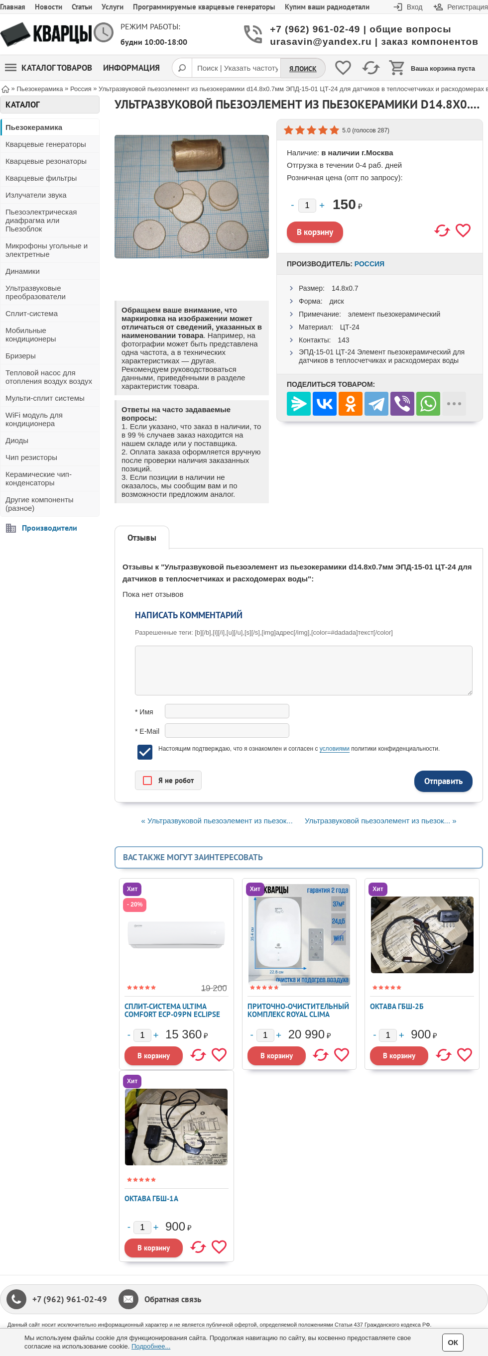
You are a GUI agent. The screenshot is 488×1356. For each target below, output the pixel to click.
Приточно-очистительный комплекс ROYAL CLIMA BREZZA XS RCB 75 (298, 1014)
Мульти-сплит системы (45, 398)
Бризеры (20, 355)
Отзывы (141, 537)
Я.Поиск (303, 68)
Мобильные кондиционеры (30, 334)
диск (336, 301)
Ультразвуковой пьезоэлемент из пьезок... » (380, 820)
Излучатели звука (36, 195)
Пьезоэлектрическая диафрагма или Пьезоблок (41, 220)
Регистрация (467, 7)
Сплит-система (31, 313)
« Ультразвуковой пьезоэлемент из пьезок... (216, 820)
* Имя (144, 712)
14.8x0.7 (345, 288)
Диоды (16, 440)
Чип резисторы (31, 457)
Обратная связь (172, 1299)
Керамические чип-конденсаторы (38, 478)
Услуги (112, 6)
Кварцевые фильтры (41, 178)
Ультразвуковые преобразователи (35, 292)
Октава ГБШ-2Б (397, 1006)
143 (343, 340)
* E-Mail (147, 731)
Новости (48, 6)
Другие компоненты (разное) (39, 503)
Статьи (82, 6)
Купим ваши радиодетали (327, 6)
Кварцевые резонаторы (46, 161)
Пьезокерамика (33, 127)
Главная (12, 6)
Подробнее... (150, 1346)
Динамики (22, 271)
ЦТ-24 (350, 327)
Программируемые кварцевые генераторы (204, 6)
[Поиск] (182, 68)
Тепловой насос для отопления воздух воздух (48, 376)
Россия (369, 264)
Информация (131, 67)
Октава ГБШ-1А (151, 1198)
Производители (49, 528)
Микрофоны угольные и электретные (46, 249)
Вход (415, 7)
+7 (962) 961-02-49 (69, 1299)
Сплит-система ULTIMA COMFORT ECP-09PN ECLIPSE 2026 (172, 1014)
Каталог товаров (48, 67)
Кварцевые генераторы (45, 144)
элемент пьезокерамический (394, 314)
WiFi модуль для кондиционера (34, 419)
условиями (335, 748)
